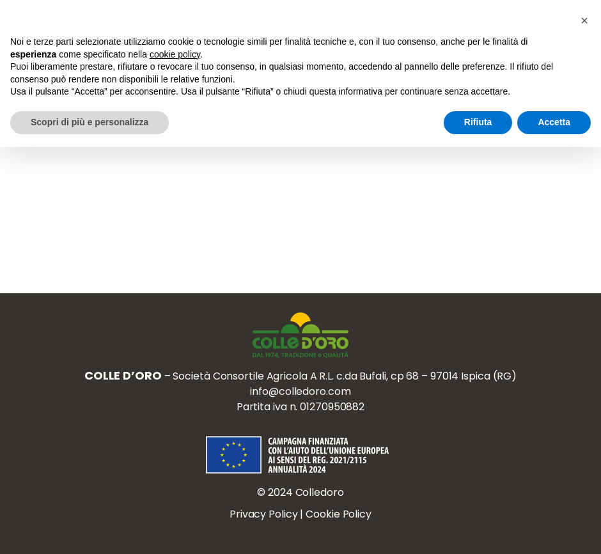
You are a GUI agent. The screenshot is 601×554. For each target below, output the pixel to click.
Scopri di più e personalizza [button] (89, 122)
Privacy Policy (264, 514)
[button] (584, 20)
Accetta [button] (554, 122)
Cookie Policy (338, 514)
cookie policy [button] (175, 54)
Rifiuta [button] (478, 122)
